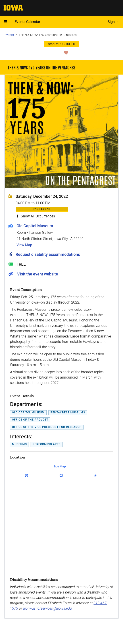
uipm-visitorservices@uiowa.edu (47, 608)
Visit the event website (37, 274)
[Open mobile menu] (5, 22)
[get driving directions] (27, 475)
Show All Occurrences (35, 216)
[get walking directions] (96, 475)
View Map (24, 245)
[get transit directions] (62, 475)
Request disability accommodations (48, 254)
